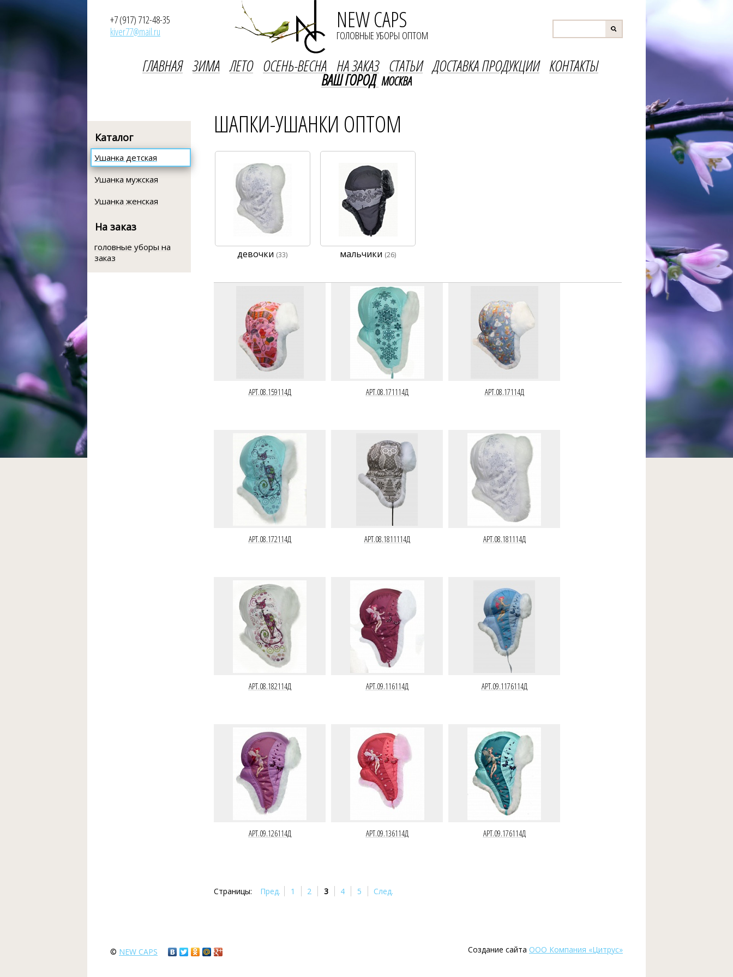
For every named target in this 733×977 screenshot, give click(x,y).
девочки (262, 254)
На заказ (115, 226)
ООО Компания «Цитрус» (576, 949)
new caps (138, 951)
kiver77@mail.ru (135, 31)
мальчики (368, 254)
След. (383, 891)
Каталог (114, 137)
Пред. (270, 891)
